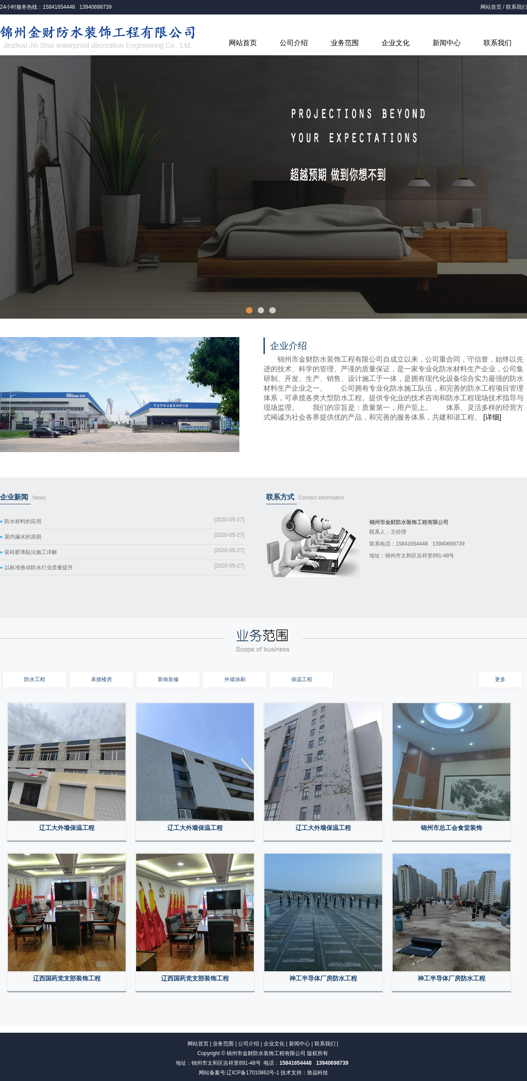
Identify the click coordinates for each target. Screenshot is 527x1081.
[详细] (492, 417)
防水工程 (34, 679)
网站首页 (491, 7)
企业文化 (396, 43)
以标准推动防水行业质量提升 (38, 567)
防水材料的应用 (22, 521)
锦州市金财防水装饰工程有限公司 (266, 1053)
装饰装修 (168, 679)
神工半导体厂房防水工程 (323, 978)
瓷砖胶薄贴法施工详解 (30, 552)
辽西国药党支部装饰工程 (67, 978)
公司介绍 (294, 43)
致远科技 (317, 1073)
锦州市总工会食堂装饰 (451, 828)
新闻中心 (447, 43)
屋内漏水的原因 (22, 537)
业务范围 (345, 43)
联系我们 (516, 7)
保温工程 (301, 679)
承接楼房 (101, 679)
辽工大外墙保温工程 (66, 828)
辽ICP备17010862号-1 (253, 1073)
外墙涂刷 (234, 679)
